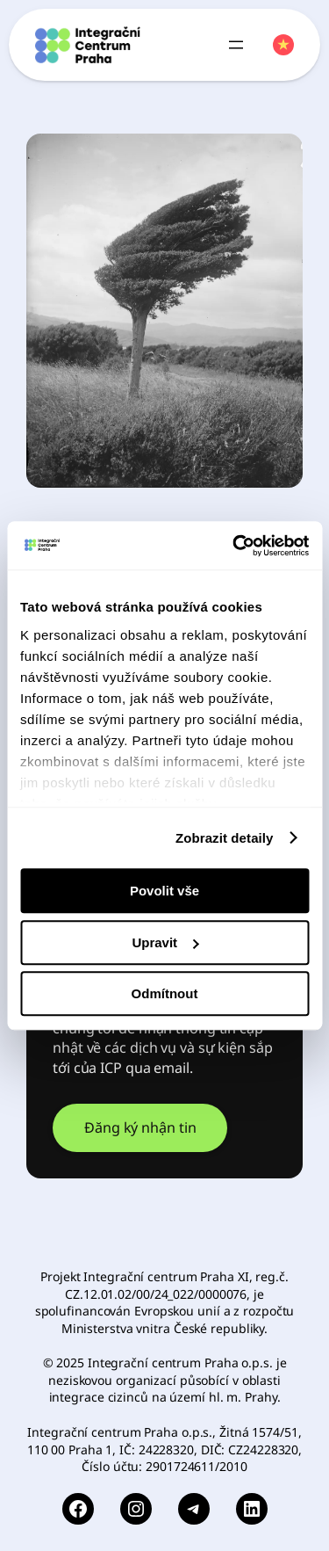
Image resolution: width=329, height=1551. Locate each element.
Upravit (165, 942)
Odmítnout (165, 993)
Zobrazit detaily (224, 837)
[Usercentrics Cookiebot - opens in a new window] (234, 545)
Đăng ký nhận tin (140, 1127)
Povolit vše (164, 890)
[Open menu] (236, 44)
